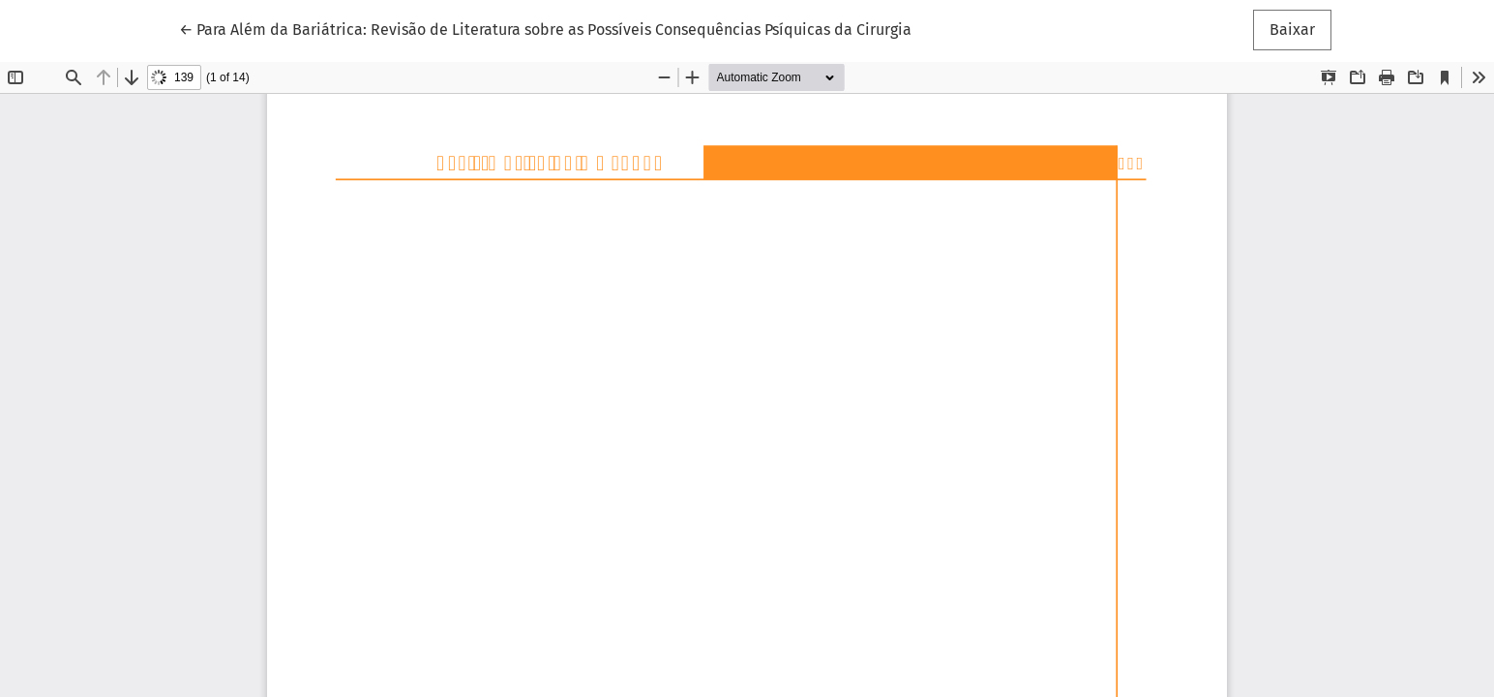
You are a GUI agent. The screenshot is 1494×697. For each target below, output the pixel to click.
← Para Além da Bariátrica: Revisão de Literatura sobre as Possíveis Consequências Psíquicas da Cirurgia (545, 28)
